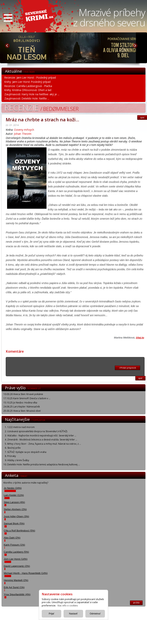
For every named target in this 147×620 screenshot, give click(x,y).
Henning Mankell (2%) (16, 580)
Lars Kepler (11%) (14, 495)
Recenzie (41, 107)
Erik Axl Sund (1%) (14, 587)
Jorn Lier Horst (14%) (16, 559)
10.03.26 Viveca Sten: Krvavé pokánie (23, 394)
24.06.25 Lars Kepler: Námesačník (21, 406)
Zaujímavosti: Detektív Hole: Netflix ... (26, 98)
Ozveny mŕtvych (24, 129)
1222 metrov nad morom (21, 427)
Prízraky (11, 456)
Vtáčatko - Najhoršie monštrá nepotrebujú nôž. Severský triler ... (41, 435)
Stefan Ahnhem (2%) (15, 509)
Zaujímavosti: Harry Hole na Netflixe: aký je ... (31, 94)
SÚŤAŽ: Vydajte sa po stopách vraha (26, 452)
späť (140, 378)
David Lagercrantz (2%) (17, 566)
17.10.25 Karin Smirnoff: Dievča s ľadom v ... (26, 398)
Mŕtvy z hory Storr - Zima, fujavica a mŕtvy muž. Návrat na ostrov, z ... (44, 443)
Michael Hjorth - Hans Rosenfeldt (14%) (26, 573)
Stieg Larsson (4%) (14, 502)
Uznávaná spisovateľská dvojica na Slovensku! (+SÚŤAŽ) (37, 431)
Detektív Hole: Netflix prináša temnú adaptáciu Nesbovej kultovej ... (43, 464)
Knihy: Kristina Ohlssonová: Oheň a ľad (27, 90)
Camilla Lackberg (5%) (16, 552)
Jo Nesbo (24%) (13, 488)
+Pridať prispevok (127, 367)
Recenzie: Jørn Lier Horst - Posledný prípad (30, 77)
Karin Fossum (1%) (14, 545)
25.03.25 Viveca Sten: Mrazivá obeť (22, 410)
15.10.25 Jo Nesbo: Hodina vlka (20, 402)
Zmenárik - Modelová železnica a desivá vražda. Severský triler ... (42, 439)
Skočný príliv (14, 447)
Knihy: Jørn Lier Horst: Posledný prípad (27, 82)
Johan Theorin (22, 133)
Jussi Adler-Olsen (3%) (16, 516)
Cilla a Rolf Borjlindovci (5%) (19, 530)
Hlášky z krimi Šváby (18, 460)
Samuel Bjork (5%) (14, 523)
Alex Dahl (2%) (12, 537)
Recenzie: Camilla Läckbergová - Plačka (28, 86)
